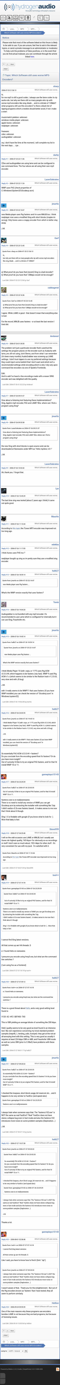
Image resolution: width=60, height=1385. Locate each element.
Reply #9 (5, 468)
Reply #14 (5, 610)
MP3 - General (33, 29)
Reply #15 (5, 637)
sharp (56, 86)
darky (56, 155)
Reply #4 (5, 246)
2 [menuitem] (7, 64)
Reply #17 (5, 782)
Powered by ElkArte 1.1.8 (8, 1369)
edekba (55, 544)
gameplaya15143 (50, 774)
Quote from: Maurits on (18, 853)
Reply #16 (5, 713)
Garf (57, 238)
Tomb (56, 602)
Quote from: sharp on (17, 251)
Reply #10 (5, 496)
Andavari (54, 336)
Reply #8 (5, 422)
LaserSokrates (52, 179)
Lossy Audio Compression (12, 29)
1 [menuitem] (3, 64)
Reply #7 (5, 396)
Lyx (57, 488)
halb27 (55, 571)
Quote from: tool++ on (18, 988)
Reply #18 (5, 833)
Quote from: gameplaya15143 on (22, 889)
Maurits (55, 516)
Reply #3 (5, 210)
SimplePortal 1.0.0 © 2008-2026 (33, 1369)
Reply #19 (5, 883)
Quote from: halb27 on (18, 642)
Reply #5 (5, 295)
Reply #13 (5, 575)
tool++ (56, 875)
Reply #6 (5, 344)
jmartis (55, 204)
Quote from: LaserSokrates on (21, 428)
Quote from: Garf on (17, 301)
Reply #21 (5, 1064)
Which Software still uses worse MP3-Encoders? (22, 33)
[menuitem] (12, 64)
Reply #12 (5, 548)
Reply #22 (5, 1143)
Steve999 (54, 829)
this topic (16, 528)
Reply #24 (5, 1307)
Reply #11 (5, 524)
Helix (28, 1008)
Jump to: (4, 1351)
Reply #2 (5, 183)
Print (6, 69)
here (32, 57)
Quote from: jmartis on (18, 581)
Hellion (55, 1303)
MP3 (22, 29)
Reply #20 (5, 982)
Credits (20, 1369)
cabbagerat (53, 287)
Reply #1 (5, 159)
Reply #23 (5, 1239)
